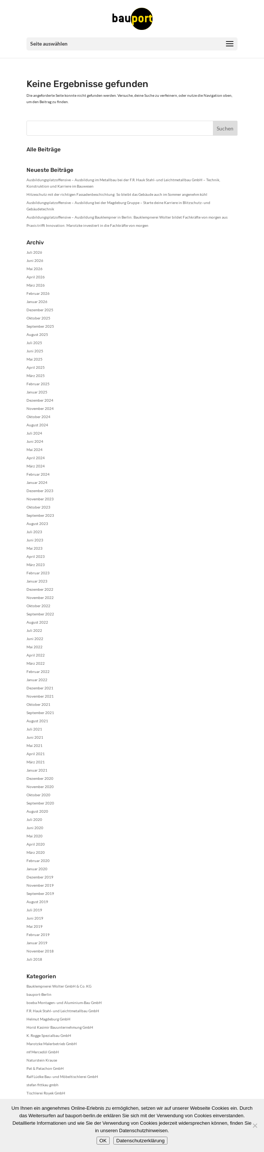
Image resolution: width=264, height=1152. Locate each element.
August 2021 (37, 721)
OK (103, 1140)
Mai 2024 (34, 449)
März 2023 (35, 564)
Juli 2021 (34, 729)
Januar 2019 (36, 943)
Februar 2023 (38, 573)
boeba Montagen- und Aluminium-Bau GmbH (64, 1002)
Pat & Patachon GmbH (45, 1068)
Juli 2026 (34, 252)
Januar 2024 (36, 482)
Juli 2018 (34, 959)
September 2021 (40, 712)
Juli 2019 (34, 910)
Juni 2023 (34, 540)
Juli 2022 (34, 630)
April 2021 (35, 753)
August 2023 (37, 523)
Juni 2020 (34, 827)
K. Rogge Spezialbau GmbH (48, 1035)
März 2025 (35, 375)
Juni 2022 (34, 638)
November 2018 (40, 951)
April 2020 (35, 844)
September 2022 (40, 614)
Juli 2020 (34, 819)
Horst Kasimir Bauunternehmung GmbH (59, 1027)
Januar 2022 (36, 679)
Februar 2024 (38, 474)
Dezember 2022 (39, 589)
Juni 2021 (34, 737)
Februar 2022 (38, 671)
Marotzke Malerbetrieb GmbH (51, 1043)
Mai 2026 (34, 268)
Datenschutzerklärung (140, 1140)
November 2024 (40, 408)
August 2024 (37, 425)
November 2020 (40, 786)
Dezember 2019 (39, 877)
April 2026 (35, 277)
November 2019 (40, 885)
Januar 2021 (36, 770)
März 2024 (35, 466)
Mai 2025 (34, 359)
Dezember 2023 (39, 490)
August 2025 (37, 334)
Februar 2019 (38, 934)
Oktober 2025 (38, 318)
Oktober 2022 (38, 605)
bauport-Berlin (38, 994)
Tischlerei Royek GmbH (45, 1093)
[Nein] (254, 1125)
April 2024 (35, 457)
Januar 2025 (36, 392)
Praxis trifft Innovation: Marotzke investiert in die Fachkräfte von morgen (87, 225)
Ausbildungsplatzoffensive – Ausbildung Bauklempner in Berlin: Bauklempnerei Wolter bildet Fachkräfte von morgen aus (126, 217)
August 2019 (37, 901)
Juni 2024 (34, 441)
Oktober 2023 (38, 507)
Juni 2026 (34, 260)
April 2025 (35, 367)
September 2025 (40, 326)
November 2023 (40, 499)
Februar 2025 (38, 384)
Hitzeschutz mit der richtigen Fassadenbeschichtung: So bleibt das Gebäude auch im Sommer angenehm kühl (116, 194)
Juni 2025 (34, 351)
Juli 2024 (34, 433)
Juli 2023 (34, 531)
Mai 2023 (34, 548)
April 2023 (35, 556)
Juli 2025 (34, 342)
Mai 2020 (34, 836)
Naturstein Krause (41, 1060)
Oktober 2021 (38, 704)
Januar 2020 (36, 869)
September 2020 (40, 803)
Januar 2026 (36, 301)
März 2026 (35, 285)
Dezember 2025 (39, 310)
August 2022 (37, 622)
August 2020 (37, 811)
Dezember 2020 (39, 778)
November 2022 (40, 597)
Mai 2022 (34, 647)
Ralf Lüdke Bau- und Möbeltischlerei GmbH (62, 1076)
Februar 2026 (38, 293)
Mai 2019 (34, 926)
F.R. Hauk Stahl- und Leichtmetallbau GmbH (62, 1011)
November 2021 (40, 696)
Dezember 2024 (39, 400)
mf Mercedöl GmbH (42, 1052)
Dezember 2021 (39, 688)
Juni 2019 (34, 918)
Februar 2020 (38, 860)
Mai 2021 (34, 745)
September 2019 (40, 893)
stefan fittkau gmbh (42, 1084)
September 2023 (40, 515)
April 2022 (35, 655)
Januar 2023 (36, 581)
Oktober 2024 (38, 416)
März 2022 (35, 663)
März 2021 (35, 762)
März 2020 (35, 852)
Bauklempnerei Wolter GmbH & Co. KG (58, 986)
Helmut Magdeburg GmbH (48, 1019)
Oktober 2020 (38, 795)
